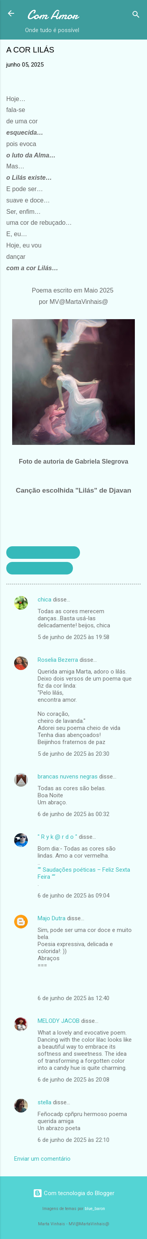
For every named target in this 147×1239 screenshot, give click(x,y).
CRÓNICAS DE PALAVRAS (43, 552)
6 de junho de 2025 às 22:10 (73, 1139)
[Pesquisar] (136, 16)
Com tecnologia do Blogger (73, 1193)
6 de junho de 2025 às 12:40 (73, 998)
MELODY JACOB (59, 1020)
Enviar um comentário (42, 1158)
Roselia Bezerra (58, 659)
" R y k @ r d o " (57, 836)
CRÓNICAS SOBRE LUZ (39, 568)
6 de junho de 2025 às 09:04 (73, 895)
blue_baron (95, 1208)
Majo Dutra (51, 918)
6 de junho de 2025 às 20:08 (73, 1079)
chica (44, 599)
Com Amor (52, 15)
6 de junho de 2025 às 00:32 (73, 814)
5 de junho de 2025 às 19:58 (73, 637)
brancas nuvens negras (68, 776)
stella (44, 1102)
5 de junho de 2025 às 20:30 (73, 753)
